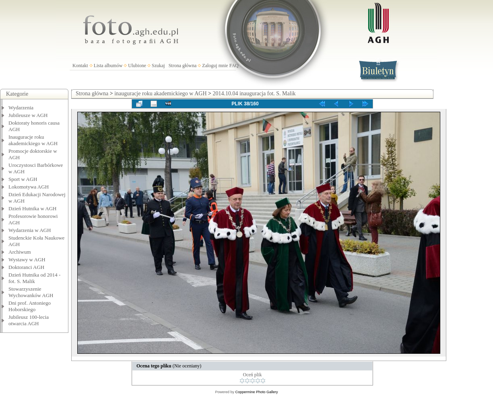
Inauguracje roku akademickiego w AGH (33, 140)
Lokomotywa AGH (28, 187)
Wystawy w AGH (26, 259)
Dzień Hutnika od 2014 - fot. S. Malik (34, 278)
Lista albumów (108, 65)
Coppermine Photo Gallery (256, 392)
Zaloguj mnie (215, 65)
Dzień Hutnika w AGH (32, 208)
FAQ (234, 65)
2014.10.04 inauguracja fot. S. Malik (253, 93)
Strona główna (183, 65)
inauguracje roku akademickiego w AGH (160, 93)
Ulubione (137, 65)
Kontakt (80, 65)
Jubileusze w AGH (28, 115)
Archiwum (19, 252)
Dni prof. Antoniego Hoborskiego (29, 306)
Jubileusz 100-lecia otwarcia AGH (28, 320)
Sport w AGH (22, 179)
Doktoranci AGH (26, 267)
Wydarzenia (20, 108)
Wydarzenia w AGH (29, 230)
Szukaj (158, 65)
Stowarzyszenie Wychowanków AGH (31, 292)
